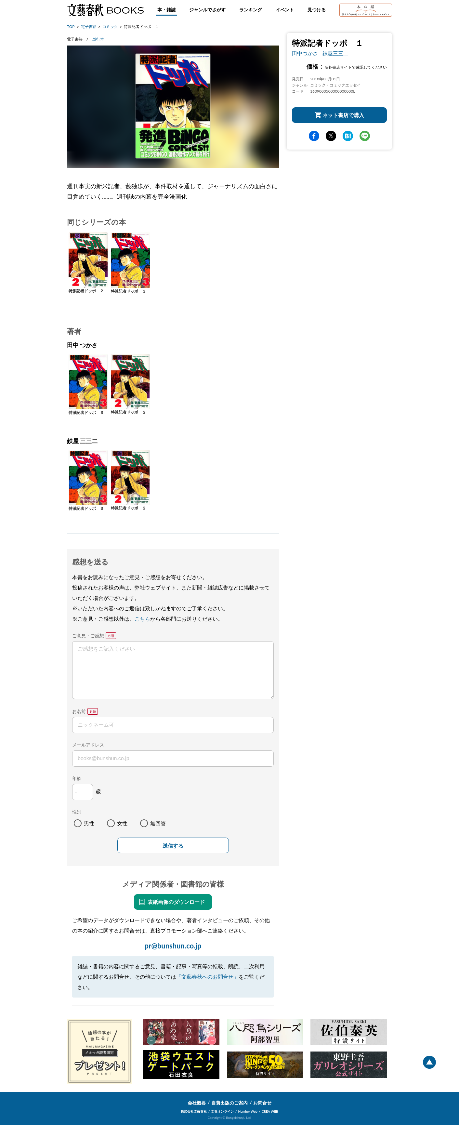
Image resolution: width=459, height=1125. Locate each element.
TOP (71, 26)
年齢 (76, 778)
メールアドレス (88, 745)
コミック (110, 26)
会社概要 (197, 1102)
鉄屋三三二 (335, 53)
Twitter (331, 136)
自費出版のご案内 (229, 1102)
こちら (142, 618)
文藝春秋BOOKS (105, 10)
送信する (173, 846)
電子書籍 (89, 26)
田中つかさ (305, 53)
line (365, 136)
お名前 (79, 711)
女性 (122, 823)
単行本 (98, 39)
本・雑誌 (166, 9)
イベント (285, 9)
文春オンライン (222, 1111)
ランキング (250, 9)
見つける (317, 9)
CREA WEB (270, 1111)
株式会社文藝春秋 (194, 1111)
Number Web (247, 1111)
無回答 (158, 823)
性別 (76, 811)
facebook (314, 136)
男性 (89, 823)
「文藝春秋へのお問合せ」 (207, 976)
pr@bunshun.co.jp (172, 945)
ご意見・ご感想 (88, 635)
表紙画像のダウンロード (176, 902)
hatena (348, 136)
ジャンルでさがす (207, 9)
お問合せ (262, 1102)
